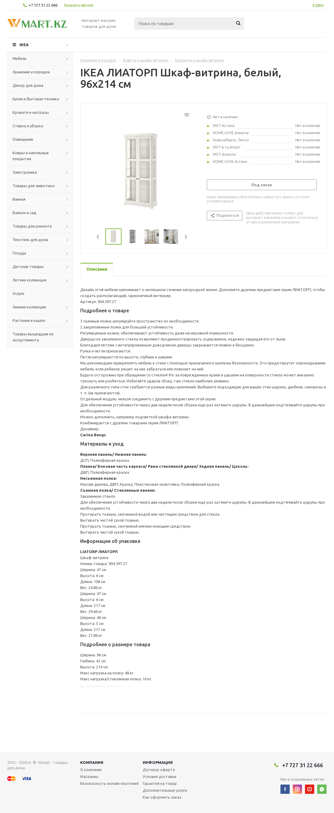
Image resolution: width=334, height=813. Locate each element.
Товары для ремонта (32, 226)
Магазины (89, 776)
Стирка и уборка (28, 126)
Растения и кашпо (29, 320)
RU (321, 5)
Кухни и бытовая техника (36, 99)
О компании (91, 769)
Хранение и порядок (31, 72)
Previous (98, 236)
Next (185, 236)
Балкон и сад (24, 213)
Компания (91, 762)
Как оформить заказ (162, 797)
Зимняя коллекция (29, 307)
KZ (315, 5)
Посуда (19, 253)
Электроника (25, 172)
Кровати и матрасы (31, 112)
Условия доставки (159, 776)
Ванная (19, 199)
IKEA (23, 45)
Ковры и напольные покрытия (31, 156)
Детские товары (28, 266)
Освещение (23, 139)
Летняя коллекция (29, 280)
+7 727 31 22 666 (42, 5)
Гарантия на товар (160, 783)
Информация (158, 762)
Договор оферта (159, 769)
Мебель (20, 58)
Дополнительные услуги (165, 790)
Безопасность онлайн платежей (109, 783)
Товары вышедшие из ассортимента (33, 337)
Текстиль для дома (30, 239)
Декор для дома (28, 85)
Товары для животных (34, 186)
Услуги (18, 293)
